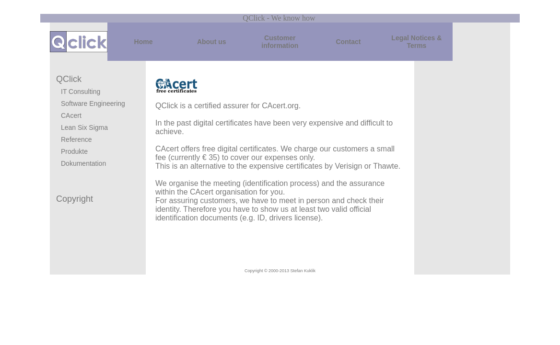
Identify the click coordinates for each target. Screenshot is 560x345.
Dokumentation (83, 163)
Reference (76, 139)
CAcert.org (280, 106)
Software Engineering (93, 103)
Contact (348, 42)
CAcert (71, 115)
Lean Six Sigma (84, 127)
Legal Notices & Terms (416, 41)
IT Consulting (80, 91)
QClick (69, 79)
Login (54, 271)
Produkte (74, 151)
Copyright (74, 199)
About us (211, 42)
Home (143, 42)
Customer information (279, 41)
